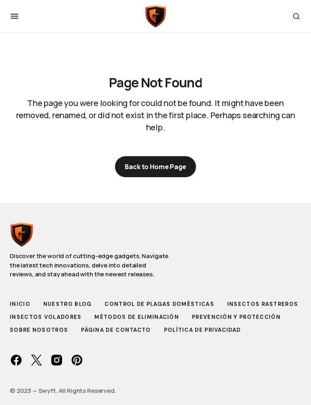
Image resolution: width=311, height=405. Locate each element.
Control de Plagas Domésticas (159, 304)
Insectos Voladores (45, 317)
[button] (14, 16)
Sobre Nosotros (39, 330)
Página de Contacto (116, 330)
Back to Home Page (155, 166)
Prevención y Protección (236, 317)
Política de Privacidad (202, 330)
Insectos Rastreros (262, 304)
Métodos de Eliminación (136, 317)
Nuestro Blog (67, 304)
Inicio (20, 304)
